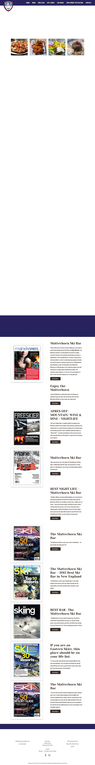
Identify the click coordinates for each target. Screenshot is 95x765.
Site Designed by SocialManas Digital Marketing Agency (50, 763)
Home (28, 3)
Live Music (60, 3)
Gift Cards (50, 3)
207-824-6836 (22, 744)
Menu (33, 3)
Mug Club (41, 3)
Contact (88, 3)
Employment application (74, 3)
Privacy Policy (64, 763)
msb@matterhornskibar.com (22, 741)
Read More (55, 379)
